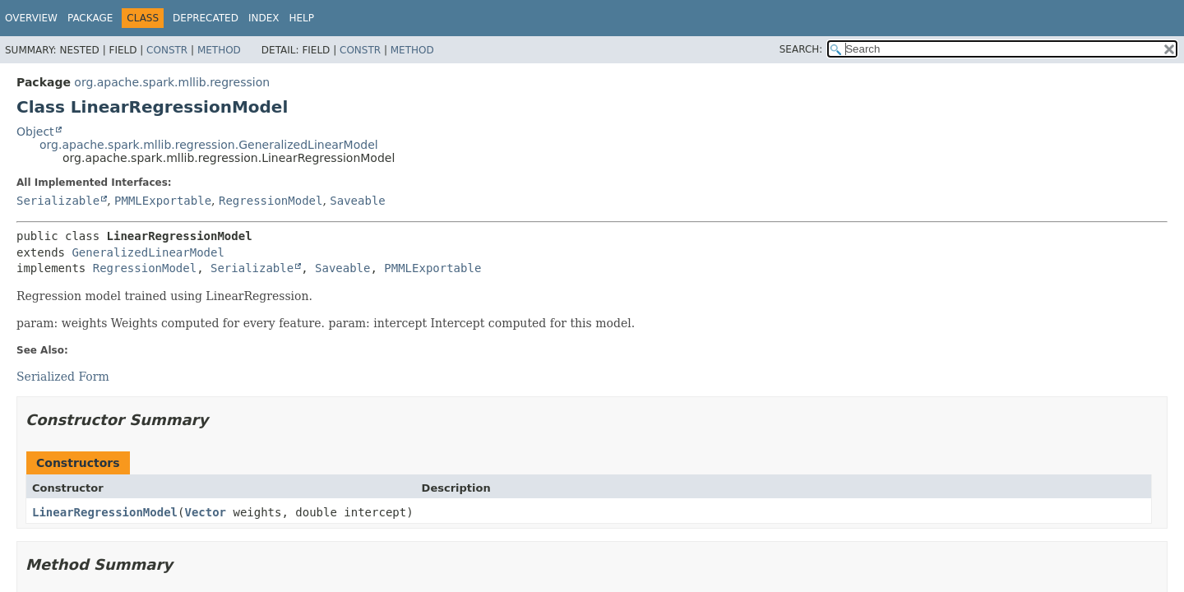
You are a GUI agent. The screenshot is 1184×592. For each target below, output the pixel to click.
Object (35, 131)
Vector (205, 512)
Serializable (57, 200)
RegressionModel (270, 200)
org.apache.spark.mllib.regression (172, 82)
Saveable (357, 200)
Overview (31, 18)
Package (90, 18)
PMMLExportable (162, 200)
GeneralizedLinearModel (148, 252)
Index (264, 18)
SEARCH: (801, 49)
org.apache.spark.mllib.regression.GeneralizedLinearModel (208, 144)
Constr (166, 50)
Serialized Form (62, 376)
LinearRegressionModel (105, 512)
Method (219, 50)
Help (301, 18)
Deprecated (205, 18)
